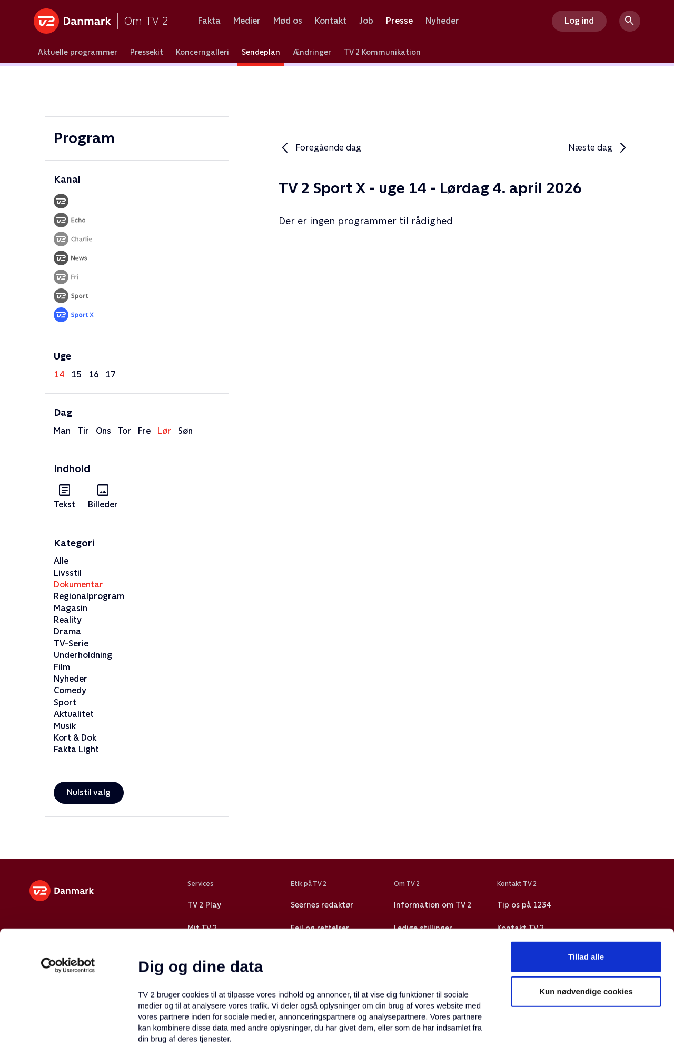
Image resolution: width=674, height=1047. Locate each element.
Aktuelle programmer (77, 52)
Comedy (70, 690)
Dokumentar (78, 585)
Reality (68, 620)
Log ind (579, 21)
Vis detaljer (510, 1026)
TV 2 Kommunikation (382, 52)
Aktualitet (74, 714)
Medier (247, 21)
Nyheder (442, 21)
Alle (61, 561)
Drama (67, 631)
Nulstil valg (89, 792)
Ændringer (312, 52)
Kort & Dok (75, 738)
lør (164, 431)
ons (103, 431)
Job (366, 21)
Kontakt (330, 21)
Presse (399, 21)
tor (124, 431)
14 (59, 375)
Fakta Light (76, 749)
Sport (65, 702)
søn (185, 431)
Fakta (209, 21)
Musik (65, 726)
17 (110, 375)
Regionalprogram (89, 596)
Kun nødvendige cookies (586, 896)
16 (93, 375)
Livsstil (68, 573)
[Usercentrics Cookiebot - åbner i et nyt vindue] (68, 871)
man (62, 431)
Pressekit (146, 52)
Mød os (287, 21)
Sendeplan (261, 52)
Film (62, 667)
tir (83, 431)
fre (144, 431)
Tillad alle (586, 861)
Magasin (70, 608)
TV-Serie (71, 644)
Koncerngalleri (202, 52)
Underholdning (83, 655)
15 (76, 375)
